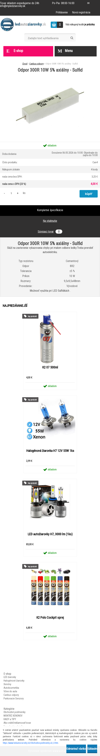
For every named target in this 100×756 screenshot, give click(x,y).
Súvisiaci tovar (50, 231)
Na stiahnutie (50, 221)
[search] (72, 38)
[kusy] (11, 193)
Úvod (24, 63)
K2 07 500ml (50, 367)
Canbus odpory (36, 63)
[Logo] (24, 25)
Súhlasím (92, 748)
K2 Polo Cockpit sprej (50, 617)
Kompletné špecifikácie (50, 210)
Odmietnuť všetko (76, 748)
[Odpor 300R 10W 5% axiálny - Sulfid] (50, 73)
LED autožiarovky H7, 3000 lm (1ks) (50, 534)
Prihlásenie (62, 12)
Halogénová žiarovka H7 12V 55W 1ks (50, 451)
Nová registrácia (81, 12)
